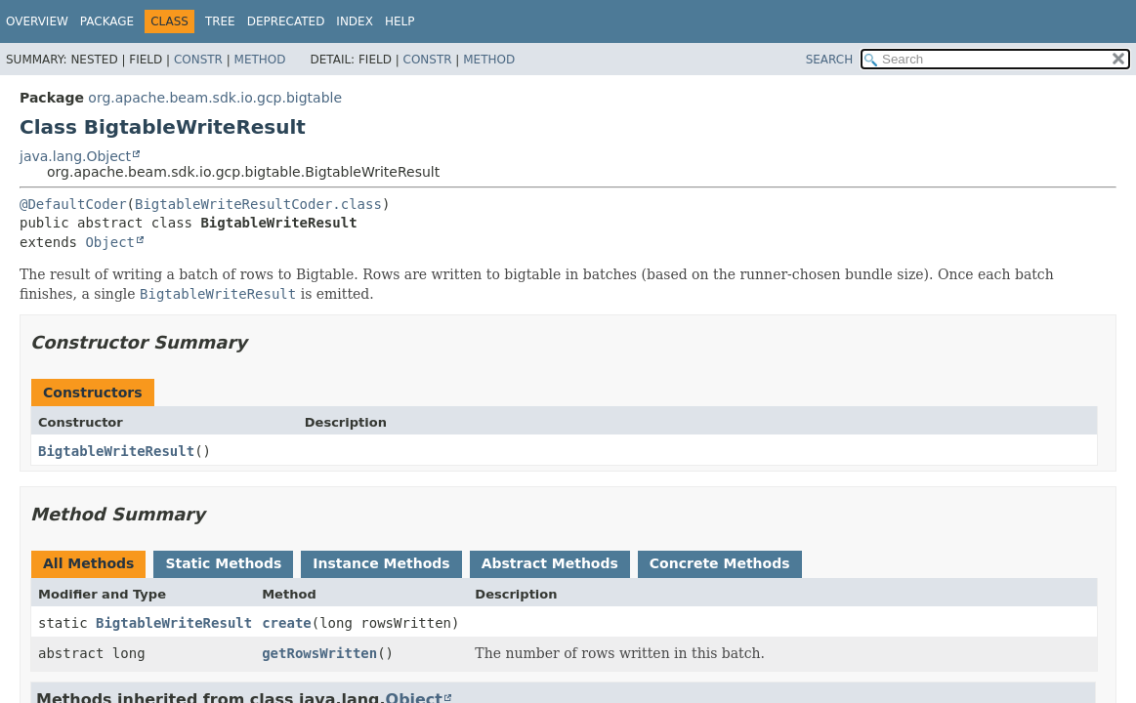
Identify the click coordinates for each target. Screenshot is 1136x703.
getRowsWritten (319, 653)
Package (107, 21)
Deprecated (286, 21)
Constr (198, 59)
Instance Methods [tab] (381, 563)
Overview (37, 21)
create (287, 623)
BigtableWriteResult (116, 451)
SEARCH (830, 59)
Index (354, 21)
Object (110, 242)
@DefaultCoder (73, 204)
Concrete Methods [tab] (720, 563)
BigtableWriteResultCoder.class (258, 204)
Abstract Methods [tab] (550, 563)
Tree (220, 21)
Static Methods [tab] (223, 563)
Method (260, 59)
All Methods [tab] (88, 563)
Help (400, 21)
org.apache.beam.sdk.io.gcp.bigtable (215, 97)
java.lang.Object (75, 156)
